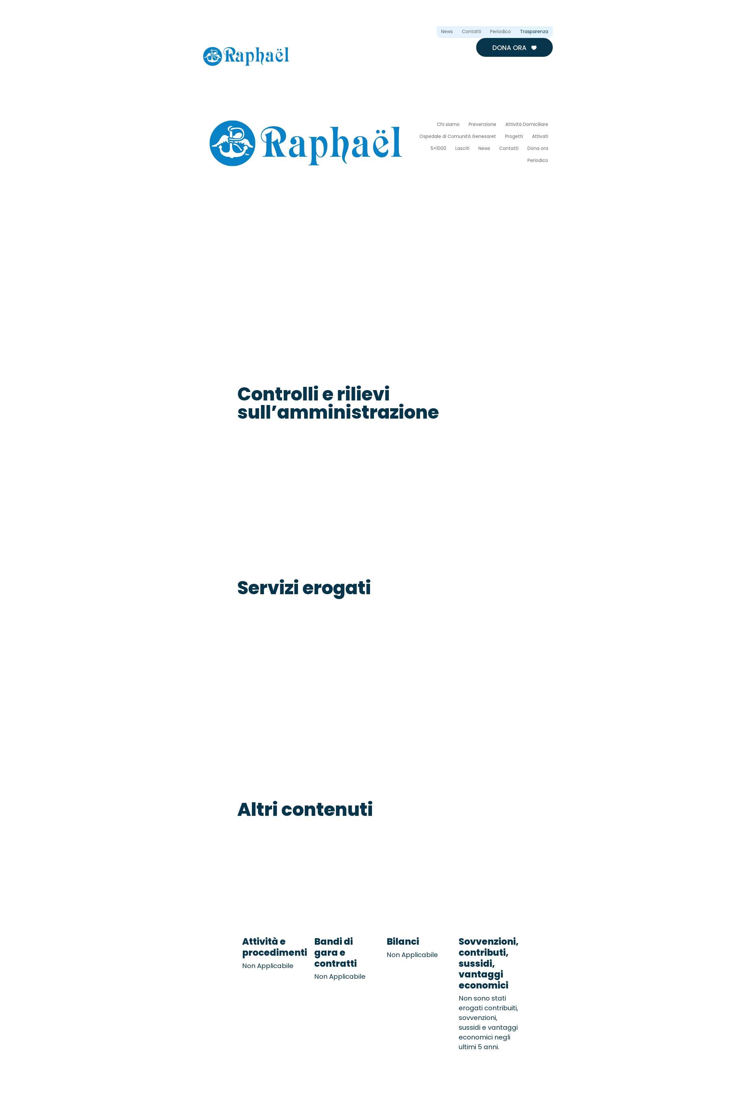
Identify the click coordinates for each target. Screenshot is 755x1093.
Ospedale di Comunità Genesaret (457, 136)
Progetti (514, 136)
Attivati (540, 136)
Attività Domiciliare (526, 124)
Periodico (500, 32)
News (447, 32)
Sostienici (447, 47)
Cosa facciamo (384, 47)
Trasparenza (534, 32)
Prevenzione (482, 124)
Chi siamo (326, 47)
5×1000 (438, 148)
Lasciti (462, 148)
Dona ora (514, 47)
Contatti (471, 32)
